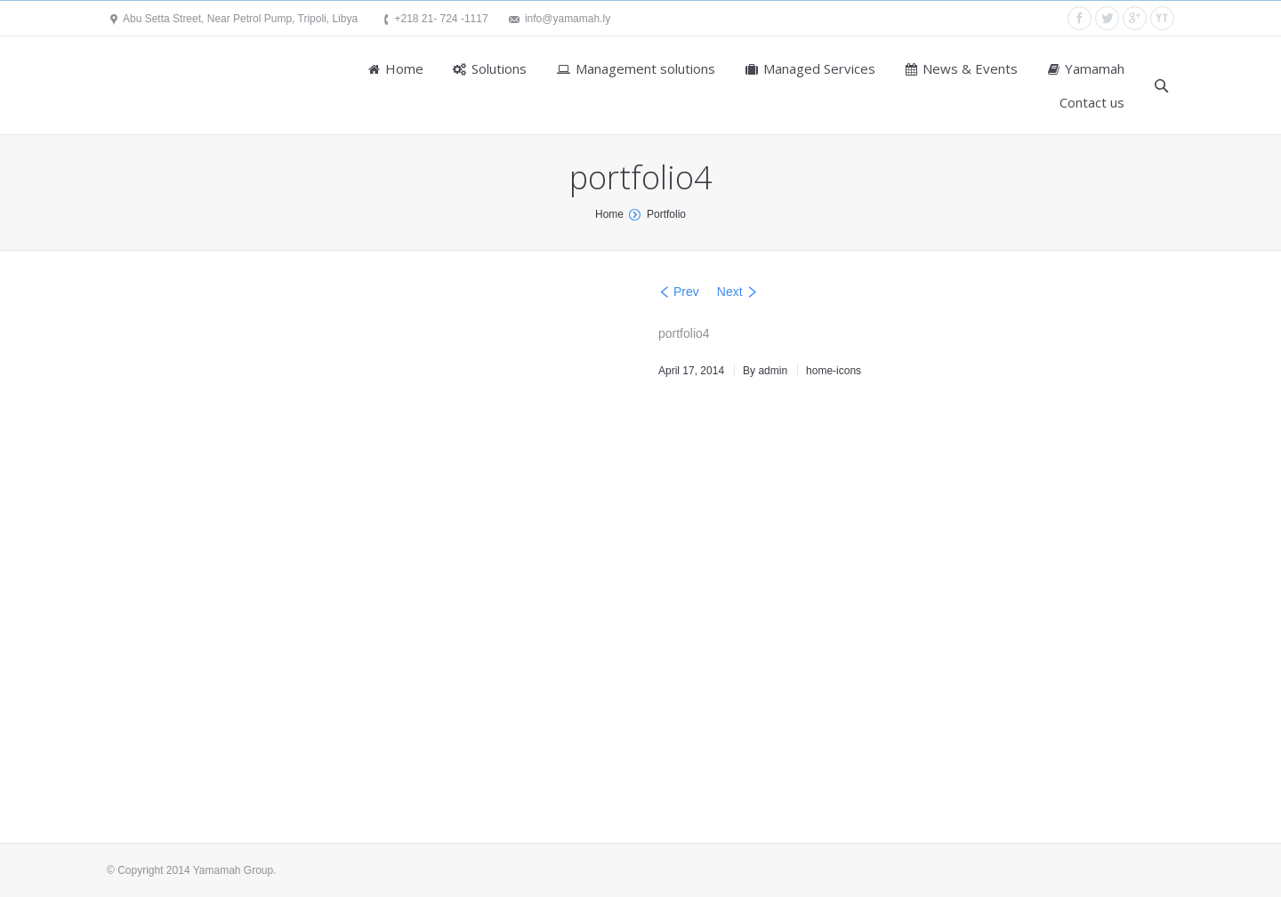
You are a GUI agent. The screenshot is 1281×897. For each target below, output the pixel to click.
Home (609, 214)
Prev (686, 291)
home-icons (833, 370)
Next (730, 291)
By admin (765, 370)
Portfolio (666, 214)
